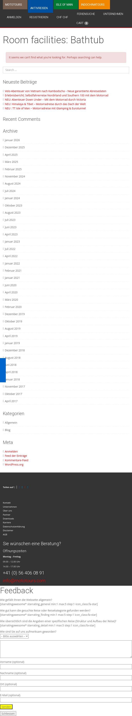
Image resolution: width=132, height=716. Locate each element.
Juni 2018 (10, 365)
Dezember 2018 (15, 350)
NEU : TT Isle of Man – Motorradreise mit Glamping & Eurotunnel (45, 108)
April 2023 (11, 234)
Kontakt (7, 502)
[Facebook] (19, 487)
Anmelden (14, 17)
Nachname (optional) (66, 675)
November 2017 (15, 386)
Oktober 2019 (13, 321)
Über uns (7, 510)
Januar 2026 (12, 140)
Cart (82, 23)
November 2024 (15, 176)
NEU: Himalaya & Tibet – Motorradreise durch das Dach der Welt (45, 104)
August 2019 (12, 328)
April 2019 (11, 336)
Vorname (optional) (66, 664)
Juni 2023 (10, 227)
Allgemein (11, 422)
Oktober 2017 (13, 394)
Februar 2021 (13, 270)
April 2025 (11, 154)
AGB (5, 534)
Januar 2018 (12, 379)
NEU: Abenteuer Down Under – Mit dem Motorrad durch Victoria (45, 99)
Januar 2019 (12, 343)
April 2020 (11, 292)
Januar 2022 (12, 263)
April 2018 (11, 372)
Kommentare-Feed (16, 460)
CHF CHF (62, 17)
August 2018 (12, 357)
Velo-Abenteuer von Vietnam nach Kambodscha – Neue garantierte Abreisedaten (55, 91)
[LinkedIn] (27, 487)
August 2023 (12, 212)
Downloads (8, 518)
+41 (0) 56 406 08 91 (23, 573)
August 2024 (12, 183)
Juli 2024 (10, 191)
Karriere (7, 522)
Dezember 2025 (15, 147)
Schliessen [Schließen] (8, 713)
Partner (6, 514)
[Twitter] (22, 487)
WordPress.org (14, 464)
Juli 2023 (10, 220)
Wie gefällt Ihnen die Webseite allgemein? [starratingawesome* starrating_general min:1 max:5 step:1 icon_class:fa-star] (49, 602)
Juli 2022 (10, 249)
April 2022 (11, 256)
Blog (7, 430)
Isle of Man (64, 4)
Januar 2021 (12, 278)
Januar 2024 (12, 198)
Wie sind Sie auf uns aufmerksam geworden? (28, 634)
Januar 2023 (12, 241)
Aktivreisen (39, 8)
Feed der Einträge (16, 456)
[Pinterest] (24, 487)
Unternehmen (113, 14)
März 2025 (11, 162)
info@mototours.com (24, 580)
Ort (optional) (66, 686)
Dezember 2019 (15, 314)
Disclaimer (8, 530)
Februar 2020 (13, 307)
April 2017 (11, 401)
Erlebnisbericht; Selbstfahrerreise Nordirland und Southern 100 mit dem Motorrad (56, 95)
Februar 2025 (13, 169)
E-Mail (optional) (66, 697)
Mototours (13, 4)
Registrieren (39, 17)
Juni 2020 (10, 285)
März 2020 (11, 299)
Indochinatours (93, 4)
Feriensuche (86, 14)
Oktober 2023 (13, 205)
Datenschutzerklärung (14, 526)
